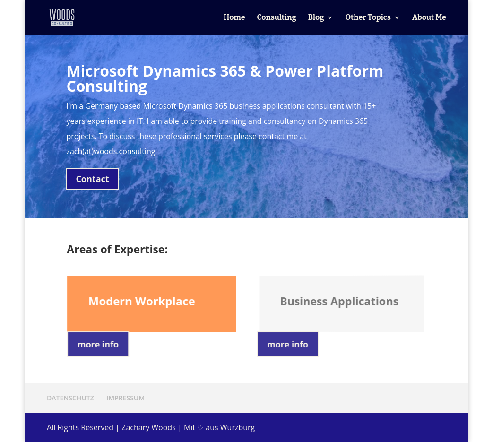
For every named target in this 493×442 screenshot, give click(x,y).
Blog (316, 18)
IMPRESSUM (125, 397)
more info (98, 344)
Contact (92, 178)
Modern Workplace (142, 301)
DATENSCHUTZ (70, 397)
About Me (429, 18)
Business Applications (340, 300)
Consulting (276, 18)
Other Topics (368, 18)
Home (234, 18)
